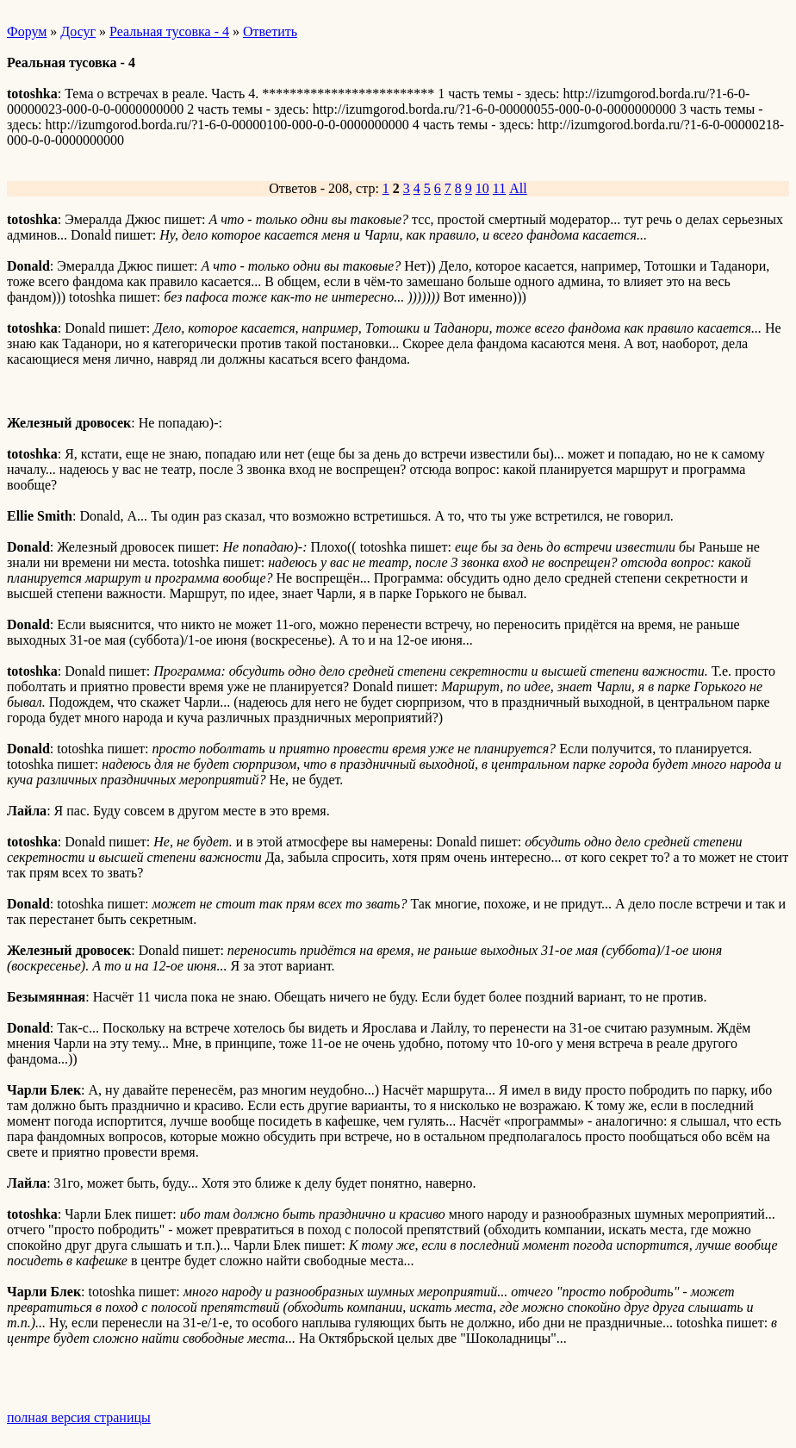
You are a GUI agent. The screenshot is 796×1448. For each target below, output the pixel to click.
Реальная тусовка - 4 (169, 31)
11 (499, 188)
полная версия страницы (79, 1417)
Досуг (78, 31)
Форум (27, 31)
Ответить (270, 31)
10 (482, 188)
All (517, 188)
